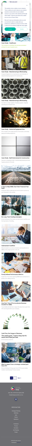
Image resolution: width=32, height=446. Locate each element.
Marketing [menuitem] (16, 413)
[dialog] (16, 17)
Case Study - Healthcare (8, 43)
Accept (10, 29)
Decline (22, 29)
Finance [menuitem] (16, 417)
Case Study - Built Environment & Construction (15, 158)
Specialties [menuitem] (16, 407)
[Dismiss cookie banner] (26, 5)
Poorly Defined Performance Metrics (12, 274)
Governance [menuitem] (16, 423)
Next (19, 378)
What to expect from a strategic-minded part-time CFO (15, 365)
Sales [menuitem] (16, 415)
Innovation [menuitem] (16, 427)
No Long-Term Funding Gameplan (11, 217)
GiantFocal (18, 442)
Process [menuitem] (16, 425)
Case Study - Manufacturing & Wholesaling (14, 72)
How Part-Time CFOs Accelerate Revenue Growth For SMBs (13, 303)
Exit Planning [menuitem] (16, 430)
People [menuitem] (16, 432)
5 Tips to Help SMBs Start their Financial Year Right (15, 187)
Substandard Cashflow (8, 245)
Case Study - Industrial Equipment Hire (13, 129)
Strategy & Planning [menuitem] (16, 410)
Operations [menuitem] (16, 419)
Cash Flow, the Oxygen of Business (11, 333)
